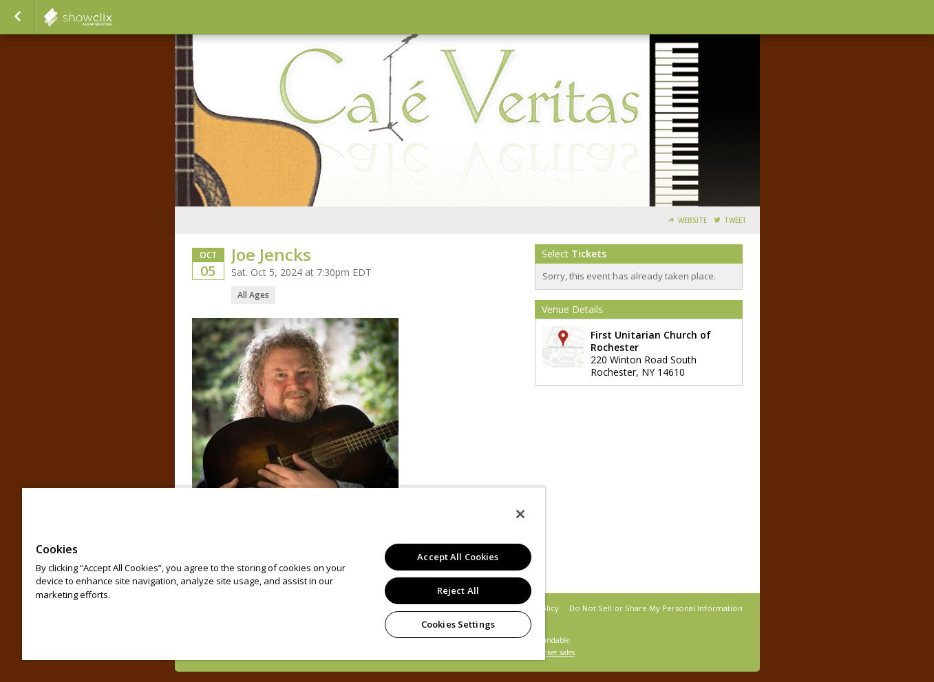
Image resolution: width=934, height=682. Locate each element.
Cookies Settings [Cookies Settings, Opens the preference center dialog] (458, 624)
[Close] (520, 514)
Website (692, 220)
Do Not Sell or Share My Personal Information (656, 608)
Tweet (735, 220)
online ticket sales (546, 652)
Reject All (458, 590)
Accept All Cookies (457, 557)
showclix (111, 17)
